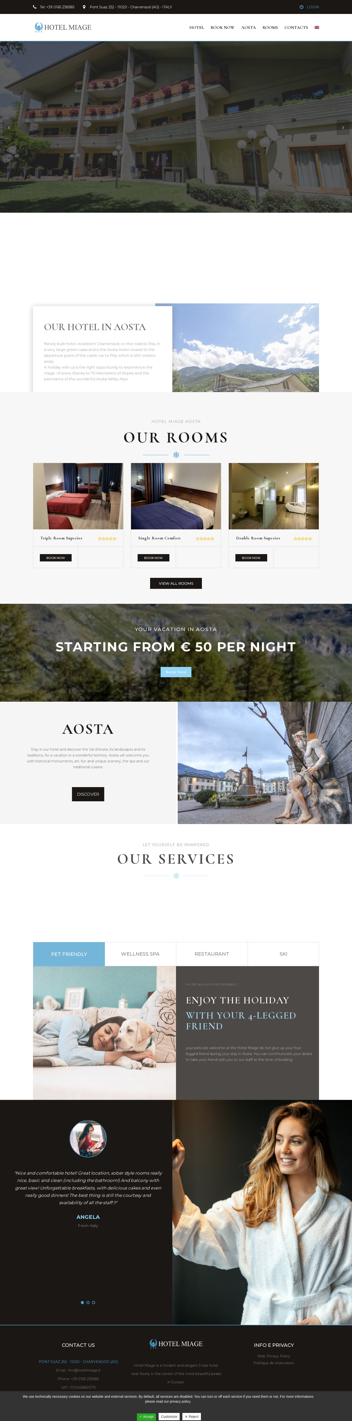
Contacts (296, 27)
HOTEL (196, 27)
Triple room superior (62, 538)
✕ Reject (191, 1417)
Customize (169, 1417)
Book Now (55, 558)
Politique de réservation (273, 1363)
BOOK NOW (223, 27)
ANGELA (88, 1217)
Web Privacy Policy (273, 1356)
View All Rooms (176, 583)
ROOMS (270, 27)
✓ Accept (146, 1417)
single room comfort (159, 538)
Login (313, 7)
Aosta (248, 27)
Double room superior (258, 538)
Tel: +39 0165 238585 (57, 7)
